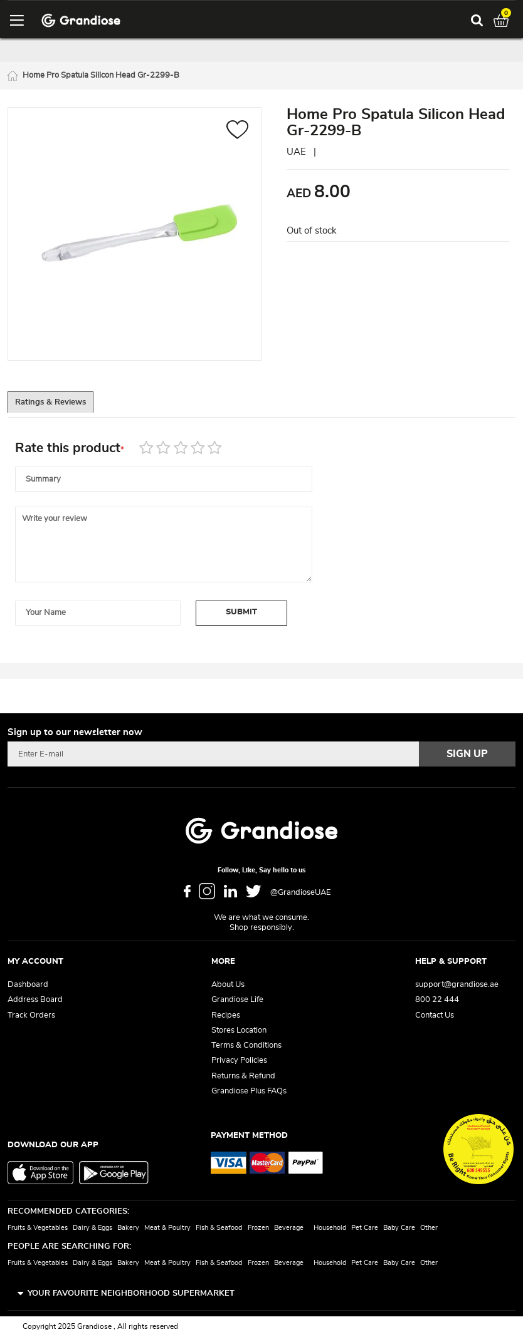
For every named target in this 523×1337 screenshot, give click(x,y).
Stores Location (239, 1030)
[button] (237, 133)
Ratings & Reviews (63, 406)
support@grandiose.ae (457, 985)
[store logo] (81, 20)
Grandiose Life (237, 1000)
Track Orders (31, 1015)
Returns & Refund (243, 1076)
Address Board (35, 1000)
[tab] (64, 405)
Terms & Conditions (246, 1045)
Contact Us (434, 1015)
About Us (228, 985)
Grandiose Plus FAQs (249, 1091)
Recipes (225, 1015)
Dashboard (28, 985)
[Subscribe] (467, 754)
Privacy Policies (239, 1061)
